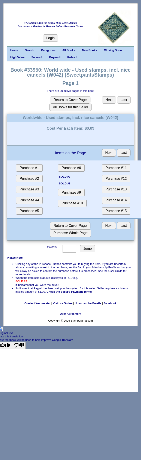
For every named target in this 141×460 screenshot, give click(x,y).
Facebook (110, 303)
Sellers (36, 57)
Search (29, 50)
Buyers (54, 57)
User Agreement (70, 313)
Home (14, 50)
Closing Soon (113, 50)
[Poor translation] (19, 345)
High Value (17, 57)
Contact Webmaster (37, 303)
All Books (68, 50)
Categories (48, 50)
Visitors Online (62, 303)
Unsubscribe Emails (88, 303)
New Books (89, 50)
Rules (72, 57)
